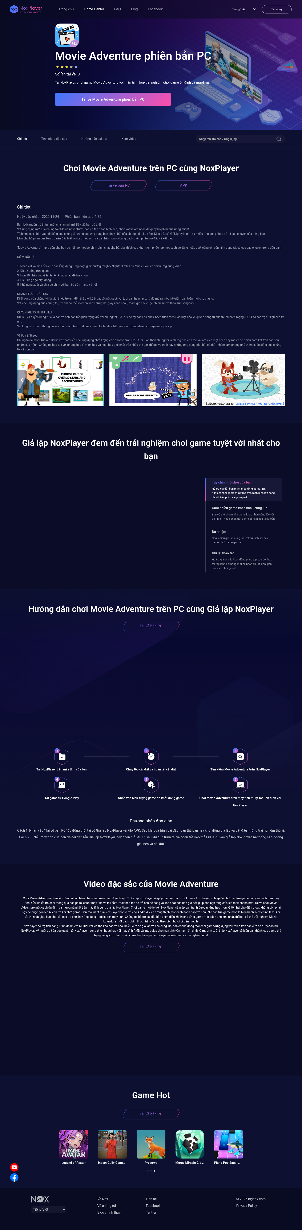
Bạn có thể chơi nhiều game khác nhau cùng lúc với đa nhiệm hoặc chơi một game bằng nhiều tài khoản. (243, 516)
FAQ (117, 9)
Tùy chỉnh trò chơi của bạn (231, 482)
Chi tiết (22, 139)
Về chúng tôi (106, 1206)
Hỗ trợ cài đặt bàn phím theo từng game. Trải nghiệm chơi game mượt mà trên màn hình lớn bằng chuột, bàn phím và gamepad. (243, 493)
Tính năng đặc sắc (54, 139)
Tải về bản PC (118, 185)
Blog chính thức (109, 1212)
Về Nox (102, 1199)
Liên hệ (151, 1199)
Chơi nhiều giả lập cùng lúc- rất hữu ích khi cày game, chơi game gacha (240, 540)
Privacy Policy (246, 1206)
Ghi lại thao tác (223, 553)
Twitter (151, 1212)
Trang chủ (66, 9)
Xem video (129, 139)
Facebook (155, 9)
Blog (134, 9)
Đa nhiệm (219, 532)
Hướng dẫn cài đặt (94, 139)
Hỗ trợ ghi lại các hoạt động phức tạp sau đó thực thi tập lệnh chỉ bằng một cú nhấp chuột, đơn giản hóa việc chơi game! (242, 564)
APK (183, 185)
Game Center (94, 9)
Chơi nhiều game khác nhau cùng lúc (239, 508)
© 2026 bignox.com (251, 1199)
